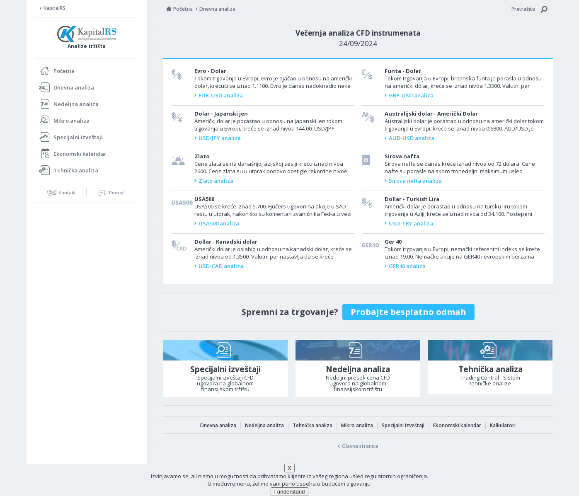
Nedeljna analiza (76, 104)
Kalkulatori (503, 425)
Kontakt (67, 192)
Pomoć (116, 192)
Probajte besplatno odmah (408, 311)
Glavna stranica (360, 446)
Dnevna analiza (73, 87)
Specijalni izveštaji (78, 137)
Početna (64, 71)
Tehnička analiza (75, 170)
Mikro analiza (71, 120)
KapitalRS (54, 8)
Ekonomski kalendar (80, 153)
